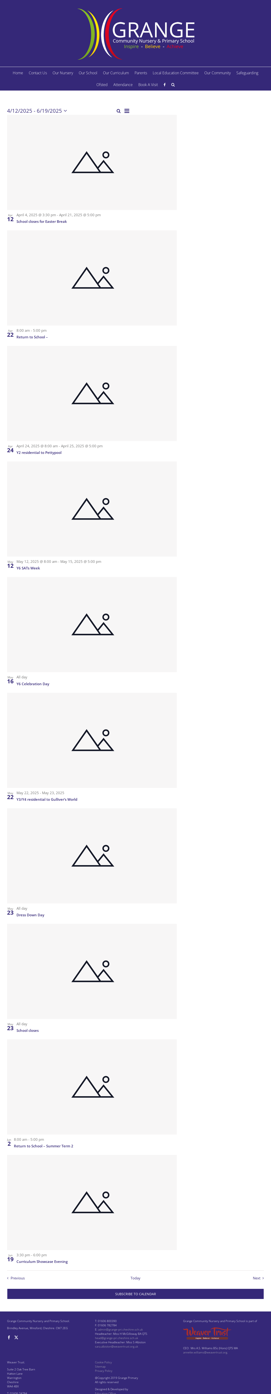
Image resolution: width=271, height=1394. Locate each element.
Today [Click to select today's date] (135, 1278)
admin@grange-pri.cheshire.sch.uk (120, 1330)
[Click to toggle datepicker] (38, 111)
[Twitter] (16, 1337)
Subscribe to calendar (135, 1294)
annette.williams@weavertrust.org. (205, 1352)
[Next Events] (259, 1278)
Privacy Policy (103, 1371)
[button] (173, 85)
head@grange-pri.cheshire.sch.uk (116, 1338)
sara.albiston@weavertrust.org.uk (116, 1346)
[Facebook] (9, 1337)
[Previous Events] (15, 1278)
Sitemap (100, 1367)
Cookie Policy (103, 1362)
